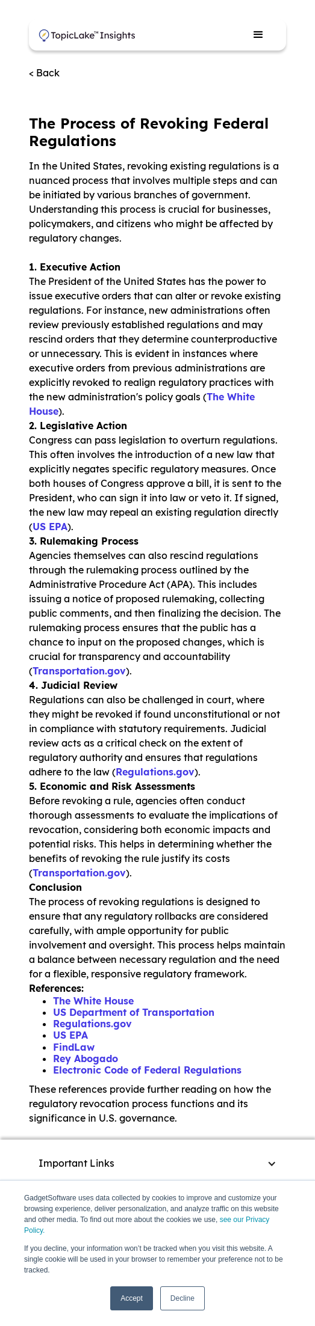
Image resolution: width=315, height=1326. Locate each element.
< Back (44, 73)
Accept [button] (131, 1298)
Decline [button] (182, 1298)
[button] (258, 35)
